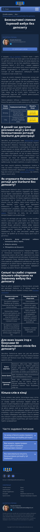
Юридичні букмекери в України (28, 496)
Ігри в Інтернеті (15, 57)
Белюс (22, 487)
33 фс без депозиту (33, 113)
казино (3, 213)
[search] (3, 9)
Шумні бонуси (25, 172)
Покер (22, 491)
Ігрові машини (6, 489)
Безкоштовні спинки (32, 141)
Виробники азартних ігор (27, 493)
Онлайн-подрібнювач (8, 491)
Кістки (22, 489)
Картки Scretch (6, 496)
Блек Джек (5, 493)
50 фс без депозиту (33, 119)
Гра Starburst (30, 170)
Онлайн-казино (7, 487)
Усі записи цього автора (20, 49)
